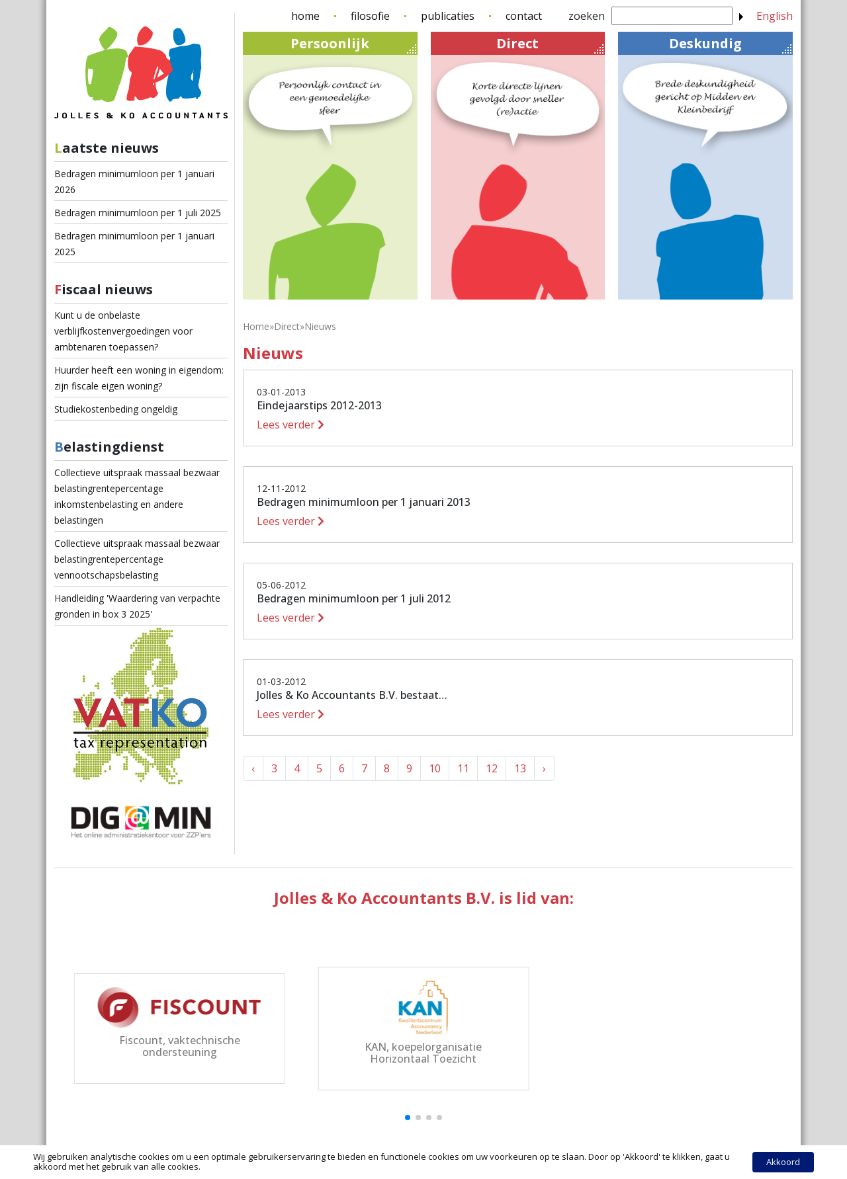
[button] (407, 1117)
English (774, 16)
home (305, 16)
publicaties (447, 16)
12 (492, 768)
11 (463, 768)
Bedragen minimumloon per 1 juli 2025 (137, 212)
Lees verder (290, 424)
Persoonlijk (353, 44)
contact (524, 16)
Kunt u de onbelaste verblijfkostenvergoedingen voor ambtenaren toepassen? (123, 331)
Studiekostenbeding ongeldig (115, 409)
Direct (549, 44)
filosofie (370, 16)
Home (256, 326)
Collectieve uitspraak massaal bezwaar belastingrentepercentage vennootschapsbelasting (137, 559)
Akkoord (783, 1162)
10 (435, 768)
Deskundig (730, 44)
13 (520, 768)
